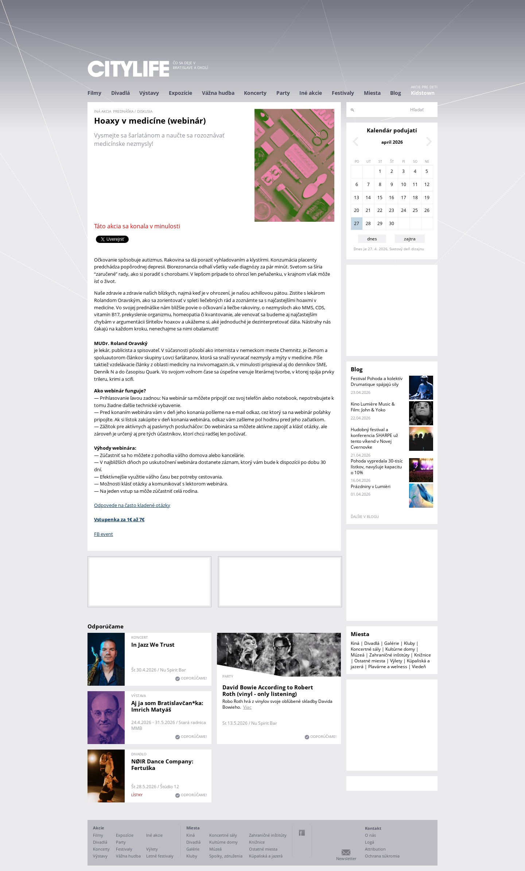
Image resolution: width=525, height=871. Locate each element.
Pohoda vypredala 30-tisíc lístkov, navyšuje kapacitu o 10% (377, 467)
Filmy (94, 92)
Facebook (302, 832)
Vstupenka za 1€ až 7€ (119, 519)
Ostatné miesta (369, 661)
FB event (103, 534)
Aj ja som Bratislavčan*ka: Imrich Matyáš (167, 706)
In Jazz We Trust (153, 644)
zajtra (410, 239)
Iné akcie (310, 92)
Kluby (409, 643)
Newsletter (346, 858)
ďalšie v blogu (365, 516)
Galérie (391, 643)
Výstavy (149, 92)
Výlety (396, 661)
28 (368, 223)
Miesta (372, 92)
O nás (370, 835)
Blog (395, 92)
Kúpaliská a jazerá (266, 856)
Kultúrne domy (400, 649)
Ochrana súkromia (382, 856)
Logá (369, 842)
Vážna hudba (218, 92)
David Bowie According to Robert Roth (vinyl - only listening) (267, 690)
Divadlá (120, 92)
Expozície (180, 92)
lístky (137, 794)
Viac (247, 707)
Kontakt (373, 828)
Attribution (375, 849)
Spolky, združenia (225, 856)
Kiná (355, 643)
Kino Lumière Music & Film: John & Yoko (373, 407)
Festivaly (343, 92)
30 (391, 223)
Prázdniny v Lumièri (370, 486)
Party (283, 92)
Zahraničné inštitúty (389, 655)
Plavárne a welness (387, 666)
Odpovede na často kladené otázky (132, 505)
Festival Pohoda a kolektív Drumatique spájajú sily (376, 381)
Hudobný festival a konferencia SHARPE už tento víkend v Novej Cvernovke (374, 438)
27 (356, 223)
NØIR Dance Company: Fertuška (162, 764)
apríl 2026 (392, 142)
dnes (372, 239)
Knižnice (422, 655)
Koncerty (255, 92)
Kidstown (423, 92)
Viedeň (419, 666)
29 (379, 223)
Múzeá (358, 655)
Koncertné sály (366, 649)
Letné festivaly (160, 856)
